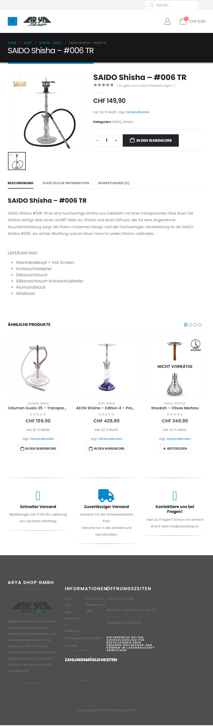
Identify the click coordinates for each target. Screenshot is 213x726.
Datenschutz (96, 605)
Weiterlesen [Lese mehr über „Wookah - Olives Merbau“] (177, 448)
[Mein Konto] (167, 21)
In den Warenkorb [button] (40, 448)
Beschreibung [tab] (20, 183)
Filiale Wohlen (120, 599)
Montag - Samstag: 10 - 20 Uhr (131, 610)
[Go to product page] (38, 367)
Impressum (95, 599)
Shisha (128, 122)
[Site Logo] (37, 21)
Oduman (33, 403)
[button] (12, 21)
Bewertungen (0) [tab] (113, 183)
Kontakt (71, 646)
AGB (89, 611)
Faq (68, 613)
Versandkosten (138, 112)
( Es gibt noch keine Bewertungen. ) (146, 85)
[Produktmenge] (106, 140)
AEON (101, 403)
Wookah (180, 403)
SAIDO (116, 122)
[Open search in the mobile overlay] (175, 5)
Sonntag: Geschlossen (124, 623)
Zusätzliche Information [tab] (65, 183)
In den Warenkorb (154, 140)
